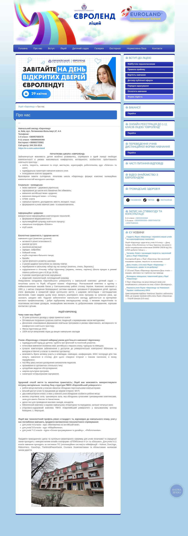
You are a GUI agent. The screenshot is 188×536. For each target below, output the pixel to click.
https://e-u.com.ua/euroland (31, 148)
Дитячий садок (80, 48)
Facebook (133, 200)
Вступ (51, 48)
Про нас (37, 48)
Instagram (164, 200)
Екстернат (115, 48)
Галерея (99, 48)
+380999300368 (141, 218)
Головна (23, 48)
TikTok (148, 200)
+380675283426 (131, 223)
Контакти (157, 48)
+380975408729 (153, 220)
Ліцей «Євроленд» (94, 25)
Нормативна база (136, 48)
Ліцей (63, 48)
